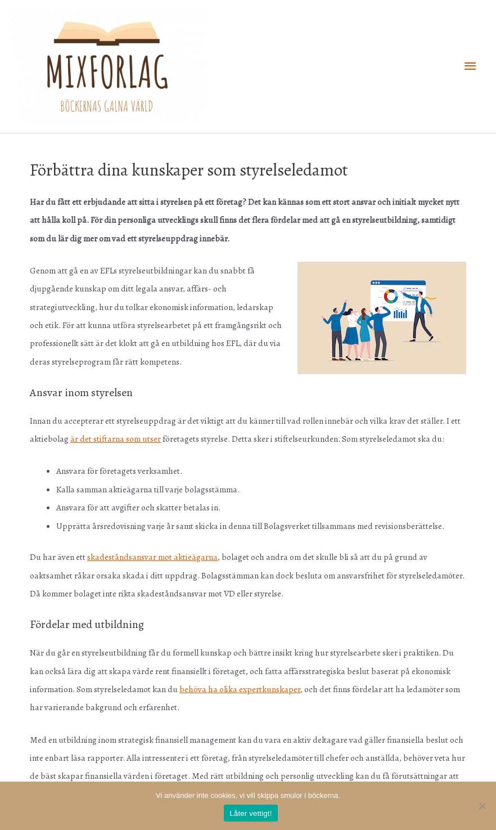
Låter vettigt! (250, 813)
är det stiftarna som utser (115, 439)
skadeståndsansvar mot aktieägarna (152, 557)
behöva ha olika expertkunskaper (239, 689)
